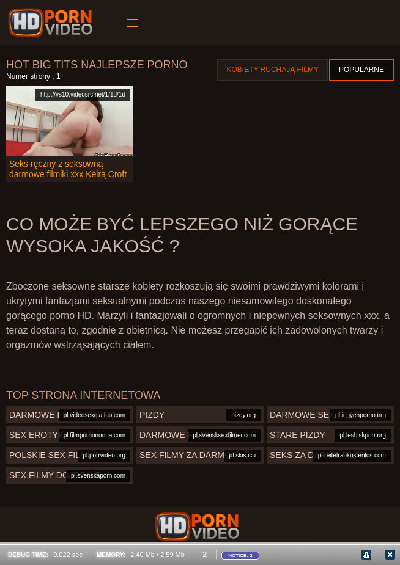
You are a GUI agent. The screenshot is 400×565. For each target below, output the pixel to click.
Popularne (361, 69)
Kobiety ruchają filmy (272, 69)
